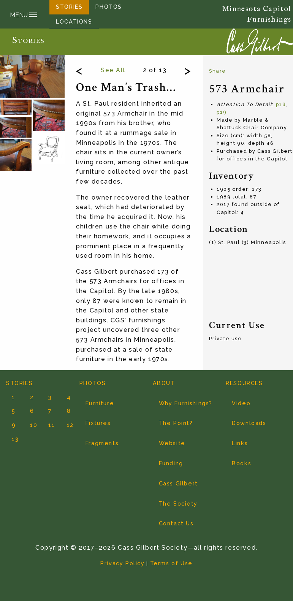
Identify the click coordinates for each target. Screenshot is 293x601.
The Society (178, 503)
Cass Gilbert (178, 483)
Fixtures (98, 423)
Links (240, 443)
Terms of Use (171, 563)
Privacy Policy (122, 563)
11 (48, 425)
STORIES (19, 383)
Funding (171, 463)
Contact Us (176, 523)
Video (241, 403)
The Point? (176, 423)
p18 (281, 104)
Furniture (100, 403)
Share (217, 71)
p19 (222, 112)
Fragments (102, 443)
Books (241, 463)
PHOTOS (92, 383)
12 (67, 425)
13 (12, 439)
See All (113, 70)
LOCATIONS (74, 21)
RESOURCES (244, 383)
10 (30, 425)
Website (172, 443)
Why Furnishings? (186, 403)
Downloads (249, 423)
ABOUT (164, 383)
